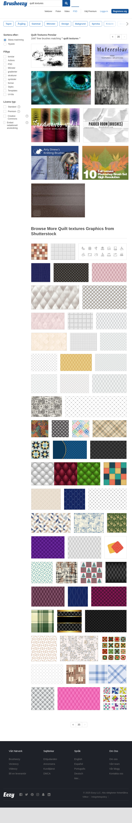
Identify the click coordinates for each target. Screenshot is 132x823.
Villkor (85, 797)
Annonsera (49, 764)
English (78, 759)
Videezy (13, 768)
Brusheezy (14, 759)
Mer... (77, 778)
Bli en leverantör (17, 773)
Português (79, 768)
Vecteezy (14, 764)
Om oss (113, 759)
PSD (75, 11)
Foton (58, 11)
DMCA (47, 773)
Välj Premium (90, 11)
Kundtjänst (49, 768)
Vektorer (48, 11)
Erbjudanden (50, 759)
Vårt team (114, 764)
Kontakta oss (116, 773)
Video (66, 11)
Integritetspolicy (99, 797)
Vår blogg (114, 768)
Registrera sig (120, 11)
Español (78, 764)
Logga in (104, 11)
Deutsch (78, 773)
